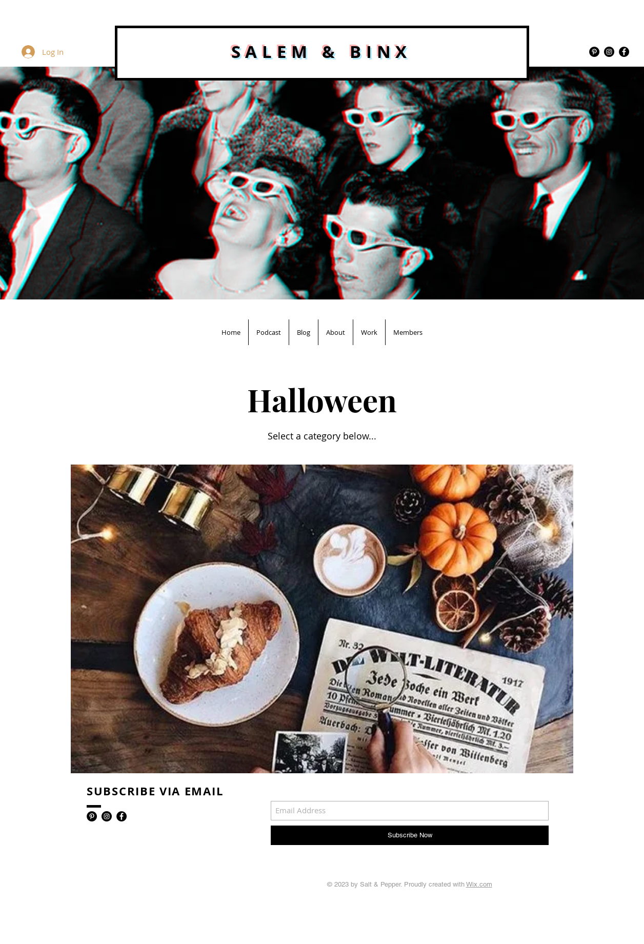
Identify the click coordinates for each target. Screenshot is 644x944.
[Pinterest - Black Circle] (594, 52)
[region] (322, 620)
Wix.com (479, 884)
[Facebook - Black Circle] (624, 52)
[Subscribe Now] (410, 835)
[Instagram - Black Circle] (609, 52)
